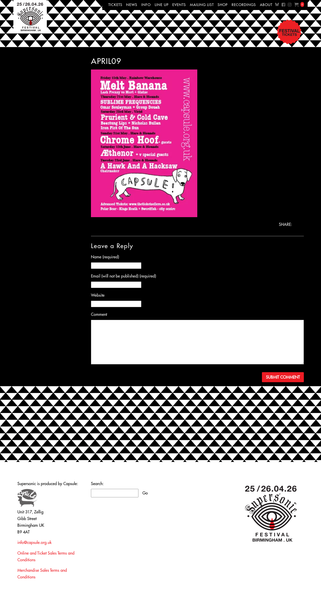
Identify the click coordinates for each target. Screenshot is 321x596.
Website (98, 295)
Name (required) (105, 256)
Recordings (244, 4)
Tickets (115, 4)
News (131, 4)
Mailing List (202, 4)
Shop (223, 4)
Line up (162, 4)
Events (179, 4)
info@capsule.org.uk (34, 542)
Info (146, 4)
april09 (106, 61)
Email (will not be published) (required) (123, 276)
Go (145, 493)
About (266, 4)
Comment (99, 314)
